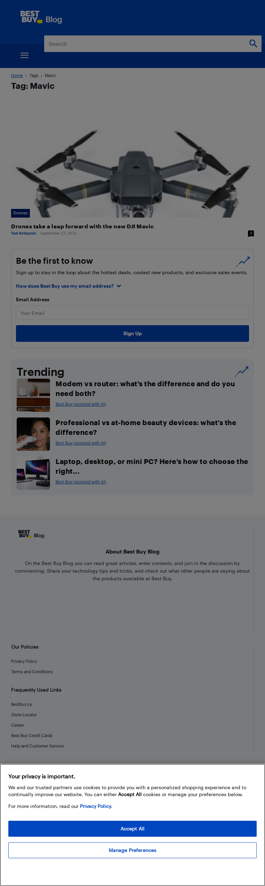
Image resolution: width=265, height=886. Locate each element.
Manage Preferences (133, 850)
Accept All (132, 829)
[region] (132, 825)
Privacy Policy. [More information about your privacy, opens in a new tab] (96, 806)
